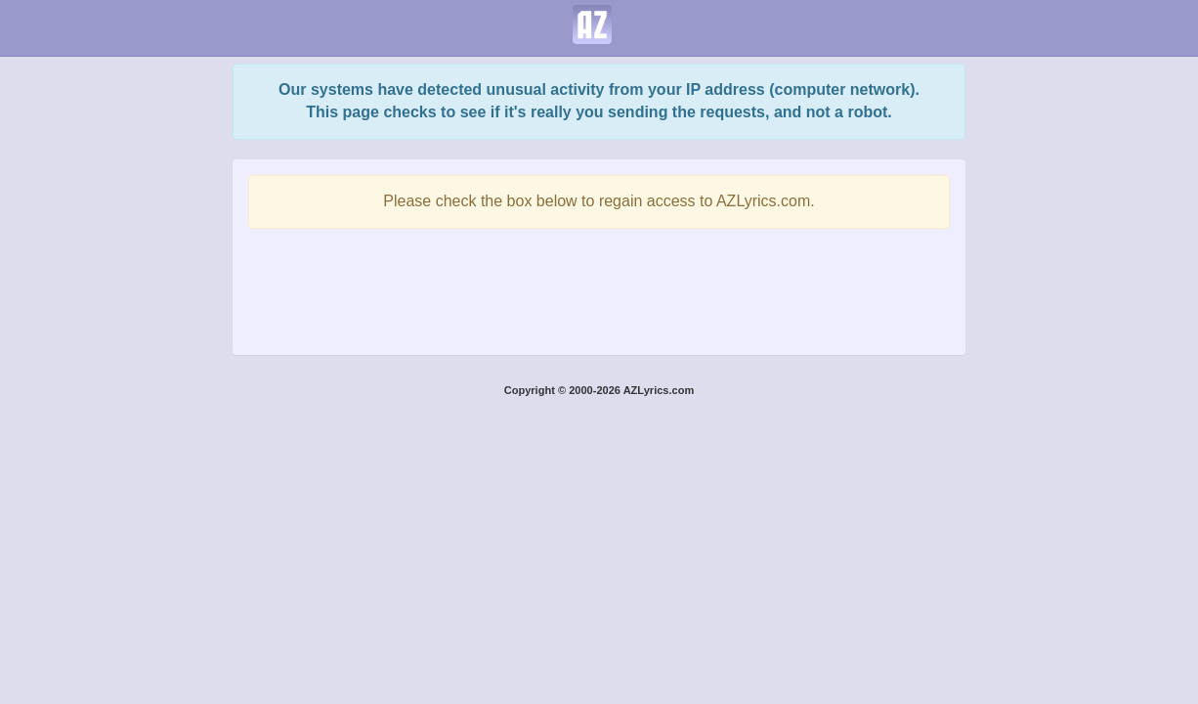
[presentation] (599, 286)
